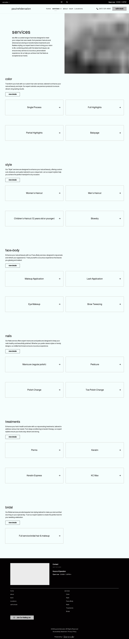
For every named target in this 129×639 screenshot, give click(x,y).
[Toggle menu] (61, 9)
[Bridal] (68, 611)
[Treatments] (69, 608)
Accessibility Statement (60, 631)
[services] (56, 9)
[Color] (68, 594)
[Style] (67, 597)
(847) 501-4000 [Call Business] (105, 9)
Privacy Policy (72, 631)
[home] (48, 9)
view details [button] (13, 94)
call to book (119, 9)
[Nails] (67, 604)
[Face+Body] (69, 601)
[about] (65, 9)
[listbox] (6, 2)
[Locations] (78, 9)
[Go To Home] (21, 9)
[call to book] (119, 9)
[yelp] (67, 2)
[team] (71, 9)
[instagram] (61, 2)
